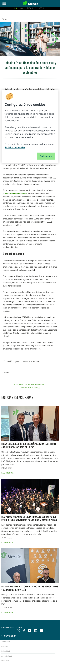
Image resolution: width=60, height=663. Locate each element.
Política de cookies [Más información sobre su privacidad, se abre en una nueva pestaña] (15, 147)
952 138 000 (8, 636)
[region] (30, 126)
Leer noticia (7, 473)
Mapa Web (5, 661)
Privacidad (5, 651)
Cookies (4, 646)
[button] (4, 19)
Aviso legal (5, 641)
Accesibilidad (6, 656)
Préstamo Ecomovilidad (16, 193)
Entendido (46, 155)
